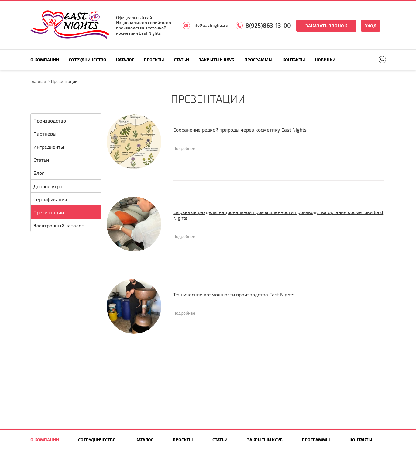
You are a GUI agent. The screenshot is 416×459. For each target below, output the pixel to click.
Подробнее (184, 148)
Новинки (325, 59)
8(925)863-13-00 (268, 25)
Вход (370, 25)
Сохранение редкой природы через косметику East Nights (240, 130)
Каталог (125, 59)
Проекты (154, 59)
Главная (38, 81)
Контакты (293, 59)
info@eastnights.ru (210, 25)
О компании (44, 59)
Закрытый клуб (216, 59)
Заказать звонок (326, 25)
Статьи (181, 59)
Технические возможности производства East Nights (233, 294)
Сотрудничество (87, 59)
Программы (258, 59)
